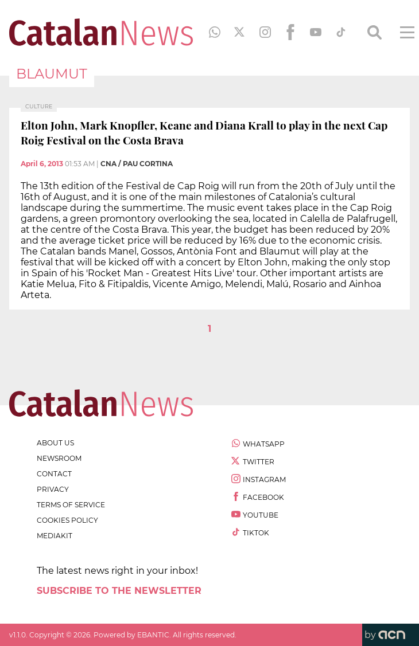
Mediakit (54, 535)
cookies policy (67, 520)
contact (54, 473)
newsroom (59, 458)
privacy (53, 489)
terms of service (71, 504)
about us (55, 443)
